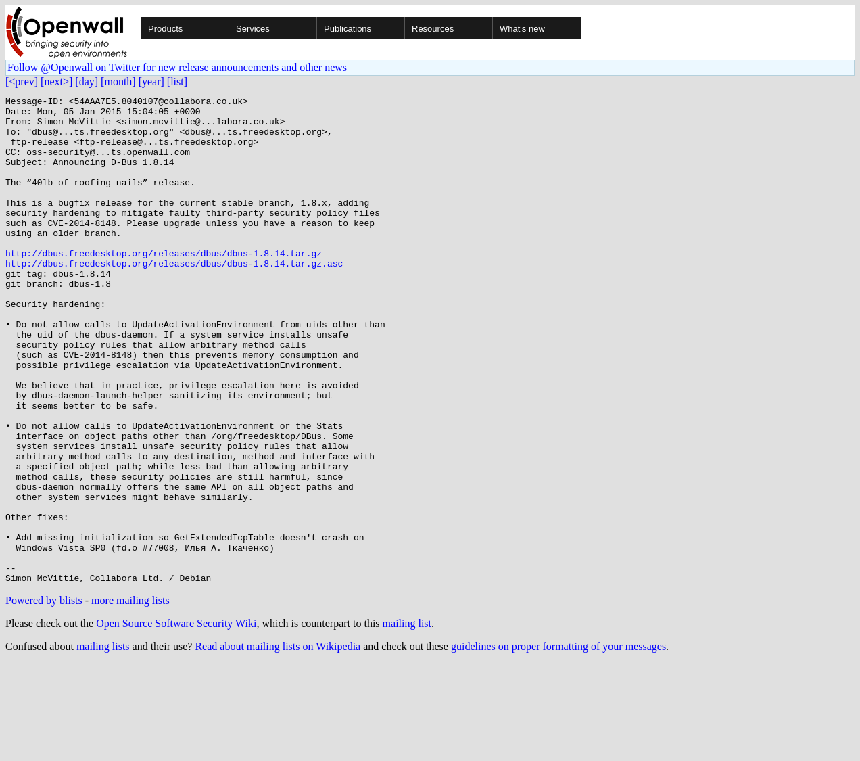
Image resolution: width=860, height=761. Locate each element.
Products (165, 29)
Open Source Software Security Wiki (176, 721)
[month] (118, 81)
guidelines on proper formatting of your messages (558, 744)
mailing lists (103, 744)
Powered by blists (43, 698)
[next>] (56, 81)
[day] (86, 81)
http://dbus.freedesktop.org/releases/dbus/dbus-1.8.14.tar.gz (163, 285)
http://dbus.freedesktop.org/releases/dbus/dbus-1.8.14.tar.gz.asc (174, 298)
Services (253, 29)
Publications (347, 29)
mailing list (407, 721)
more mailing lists (130, 698)
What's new (522, 29)
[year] (151, 81)
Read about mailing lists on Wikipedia (277, 744)
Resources (433, 29)
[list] (177, 81)
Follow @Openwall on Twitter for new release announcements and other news (177, 67)
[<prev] (21, 81)
